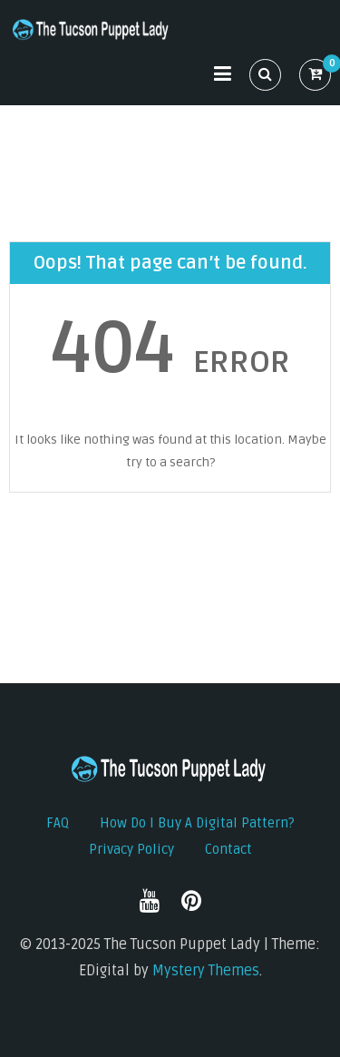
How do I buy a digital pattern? (197, 823)
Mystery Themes (205, 971)
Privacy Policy (131, 849)
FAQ (57, 823)
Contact (228, 849)
